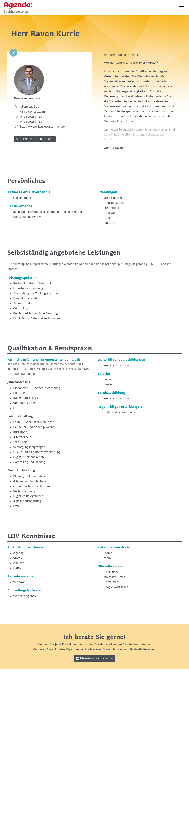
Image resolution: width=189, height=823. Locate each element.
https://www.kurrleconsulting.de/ (42, 126)
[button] (181, 7)
